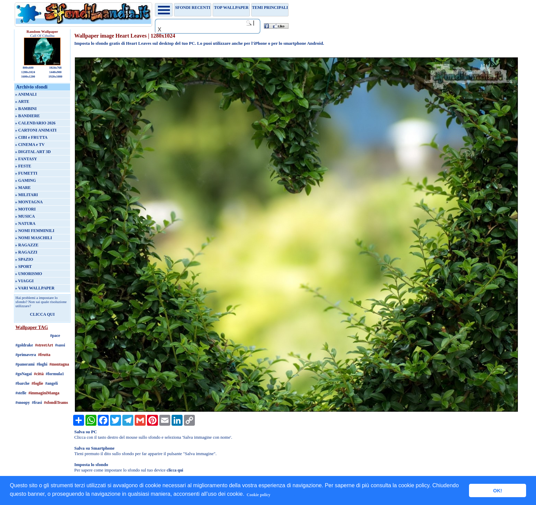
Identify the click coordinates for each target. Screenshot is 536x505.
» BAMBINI (26, 108)
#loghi (42, 364)
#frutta (44, 354)
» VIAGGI (24, 280)
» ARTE (22, 101)
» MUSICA (25, 216)
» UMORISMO (28, 273)
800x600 (28, 67)
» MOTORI (25, 209)
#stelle (20, 393)
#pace (55, 335)
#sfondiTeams (56, 402)
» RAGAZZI (26, 252)
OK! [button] (497, 490)
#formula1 (55, 373)
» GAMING (25, 180)
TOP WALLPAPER (231, 7)
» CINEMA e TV (29, 144)
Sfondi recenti (192, 7)
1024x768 (55, 67)
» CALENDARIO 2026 (35, 123)
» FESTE (23, 166)
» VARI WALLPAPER (34, 288)
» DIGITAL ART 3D (33, 151)
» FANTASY (26, 158)
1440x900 (55, 72)
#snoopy (22, 402)
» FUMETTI (26, 173)
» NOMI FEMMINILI (34, 230)
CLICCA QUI (42, 314)
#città (39, 373)
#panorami (25, 364)
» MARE (23, 187)
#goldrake (24, 345)
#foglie (37, 383)
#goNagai (23, 373)
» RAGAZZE (26, 245)
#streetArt (44, 345)
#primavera (25, 354)
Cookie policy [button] (258, 494)
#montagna (59, 364)
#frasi (37, 402)
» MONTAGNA (29, 202)
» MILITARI (26, 194)
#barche (22, 383)
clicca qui (175, 470)
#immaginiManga (43, 393)
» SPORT (23, 266)
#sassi (60, 345)
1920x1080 (56, 76)
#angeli (51, 383)
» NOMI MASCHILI (33, 237)
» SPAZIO (24, 259)
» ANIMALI (26, 94)
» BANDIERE (27, 115)
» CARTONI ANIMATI (35, 130)
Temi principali (270, 7)
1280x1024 (28, 72)
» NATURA (25, 223)
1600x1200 (28, 76)
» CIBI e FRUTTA (31, 137)
